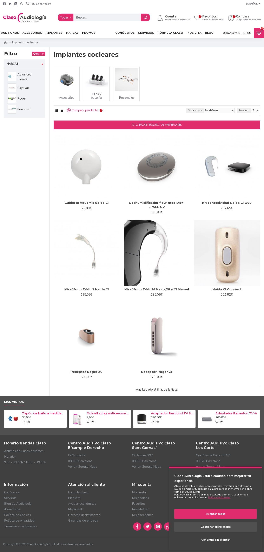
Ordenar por (195, 110)
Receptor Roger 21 (156, 372)
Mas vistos (14, 402)
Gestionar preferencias (216, 527)
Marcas (13, 64)
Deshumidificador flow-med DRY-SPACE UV (156, 205)
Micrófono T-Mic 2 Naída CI (86, 289)
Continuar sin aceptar (215, 540)
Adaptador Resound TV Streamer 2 (172, 413)
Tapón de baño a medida (41, 413)
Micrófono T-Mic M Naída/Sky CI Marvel (156, 289)
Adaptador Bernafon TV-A (236, 413)
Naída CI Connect (226, 289)
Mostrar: (244, 110)
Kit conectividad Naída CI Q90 (227, 203)
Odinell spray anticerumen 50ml (108, 413)
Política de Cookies (219, 497)
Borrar (40, 53)
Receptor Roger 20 (87, 372)
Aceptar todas (215, 514)
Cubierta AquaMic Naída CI (87, 203)
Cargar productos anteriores (159, 125)
